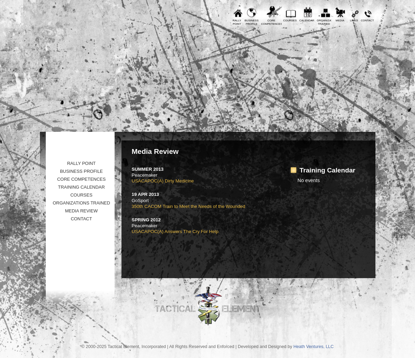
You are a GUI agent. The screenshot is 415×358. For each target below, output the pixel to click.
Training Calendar (81, 187)
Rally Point (81, 163)
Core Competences (81, 179)
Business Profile (81, 171)
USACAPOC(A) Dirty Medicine (163, 180)
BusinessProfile (251, 22)
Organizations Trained (81, 203)
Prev (50, 5)
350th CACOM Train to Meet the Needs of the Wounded (188, 206)
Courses (290, 20)
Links (354, 20)
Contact (367, 20)
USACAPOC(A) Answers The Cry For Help (175, 231)
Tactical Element (345, 78)
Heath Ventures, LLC (314, 346)
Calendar (307, 20)
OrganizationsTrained (324, 22)
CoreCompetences (271, 22)
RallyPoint (237, 22)
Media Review (81, 210)
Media (340, 20)
